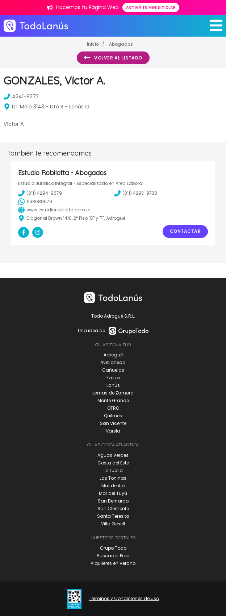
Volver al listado (113, 57)
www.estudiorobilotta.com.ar (54, 210)
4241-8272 (21, 96)
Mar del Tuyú (113, 493)
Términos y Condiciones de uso (124, 598)
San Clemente (113, 508)
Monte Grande (113, 400)
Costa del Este (113, 463)
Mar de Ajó (113, 486)
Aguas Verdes (113, 455)
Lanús (113, 385)
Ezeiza (113, 378)
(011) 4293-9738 (135, 193)
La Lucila (113, 470)
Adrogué (113, 355)
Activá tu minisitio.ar (151, 7)
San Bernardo (113, 501)
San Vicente (113, 423)
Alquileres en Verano (113, 563)
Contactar (185, 231)
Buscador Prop (113, 556)
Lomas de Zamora (113, 393)
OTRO (113, 408)
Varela (113, 431)
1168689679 (35, 201)
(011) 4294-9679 (40, 193)
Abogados (121, 44)
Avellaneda (113, 362)
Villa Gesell (113, 524)
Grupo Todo (113, 548)
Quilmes (113, 416)
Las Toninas (113, 478)
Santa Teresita (113, 516)
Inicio (93, 44)
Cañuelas (113, 370)
